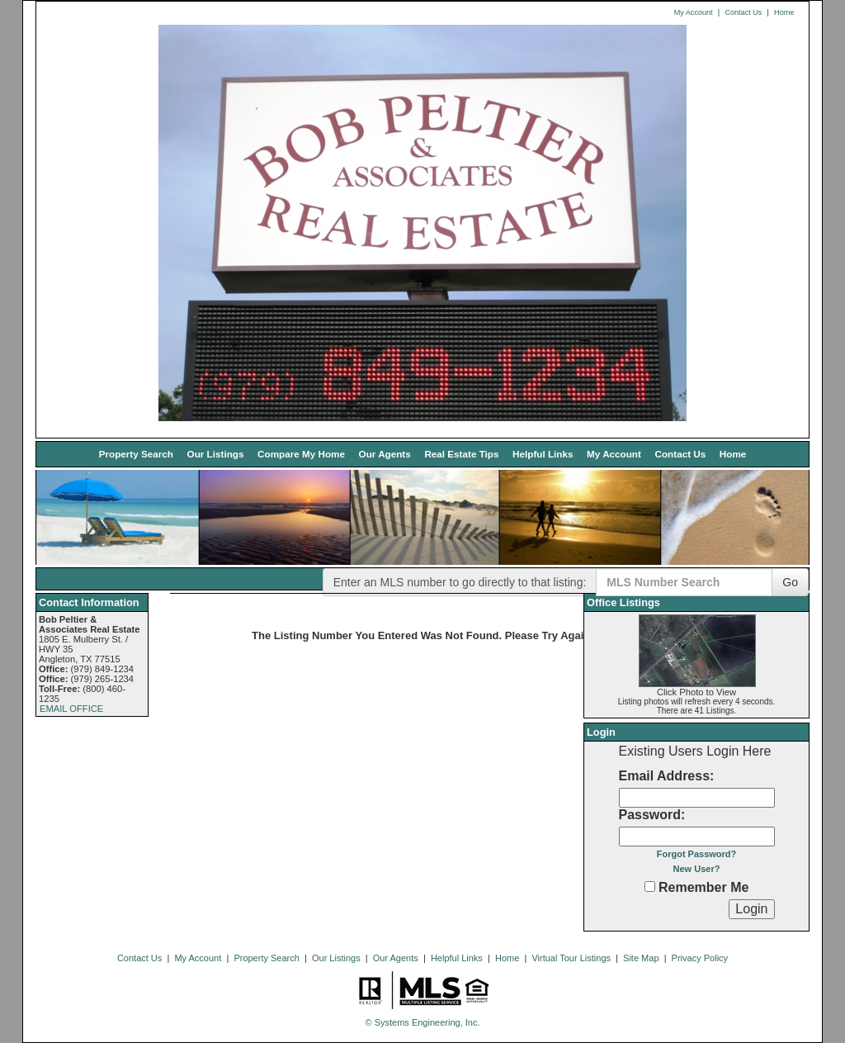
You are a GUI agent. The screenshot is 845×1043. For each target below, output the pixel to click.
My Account (693, 12)
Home (784, 12)
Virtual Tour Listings (571, 958)
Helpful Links (542, 453)
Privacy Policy (700, 958)
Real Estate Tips (461, 453)
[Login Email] (697, 798)
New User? (696, 869)
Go (790, 582)
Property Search (136, 453)
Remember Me (696, 887)
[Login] (751, 909)
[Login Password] (697, 836)
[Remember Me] (649, 886)
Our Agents (385, 453)
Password (650, 815)
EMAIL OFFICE (71, 709)
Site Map (641, 958)
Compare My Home (301, 453)
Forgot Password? (697, 854)
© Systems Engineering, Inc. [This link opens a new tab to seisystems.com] (423, 1022)
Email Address (664, 776)
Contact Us (743, 12)
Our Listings (215, 453)
